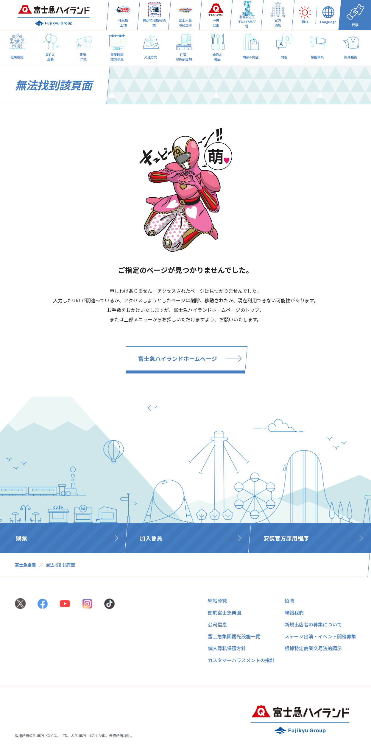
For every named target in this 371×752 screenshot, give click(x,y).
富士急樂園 (25, 565)
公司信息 (217, 624)
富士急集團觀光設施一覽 (234, 636)
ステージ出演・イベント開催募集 (320, 636)
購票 (21, 538)
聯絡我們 (294, 612)
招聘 (289, 600)
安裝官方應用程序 (286, 538)
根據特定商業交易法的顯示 (313, 648)
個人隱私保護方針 (227, 648)
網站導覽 (217, 600)
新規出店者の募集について (313, 624)
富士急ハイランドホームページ (177, 358)
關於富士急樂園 (224, 612)
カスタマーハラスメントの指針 (241, 660)
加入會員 (151, 538)
